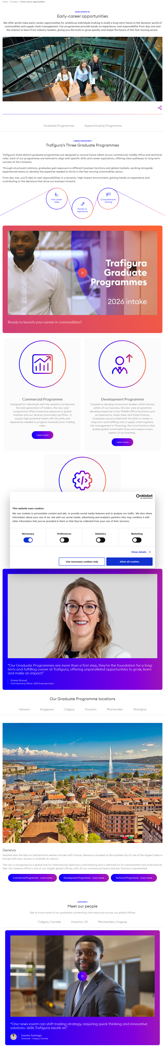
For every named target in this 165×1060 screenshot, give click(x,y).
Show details (138, 551)
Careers (14, 1)
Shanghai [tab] (139, 709)
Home (5, 1)
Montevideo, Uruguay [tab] (112, 922)
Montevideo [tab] (115, 709)
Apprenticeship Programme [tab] (103, 125)
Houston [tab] (91, 709)
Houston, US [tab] (79, 922)
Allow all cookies (129, 561)
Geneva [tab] (24, 709)
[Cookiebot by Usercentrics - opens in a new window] (138, 496)
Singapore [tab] (46, 709)
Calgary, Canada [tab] (49, 922)
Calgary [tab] (69, 709)
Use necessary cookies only (82, 561)
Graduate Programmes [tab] (59, 125)
